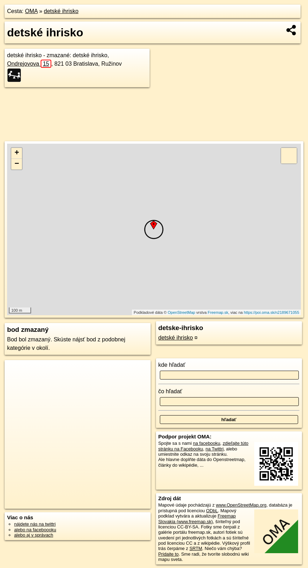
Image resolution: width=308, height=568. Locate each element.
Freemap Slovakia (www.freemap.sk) (197, 518)
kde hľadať (172, 365)
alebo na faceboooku (35, 529)
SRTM (196, 548)
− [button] (16, 164)
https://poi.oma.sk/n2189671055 (271, 312)
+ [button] (16, 153)
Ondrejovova (29, 64)
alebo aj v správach (33, 535)
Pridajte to (168, 554)
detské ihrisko (61, 11)
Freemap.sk (218, 312)
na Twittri (214, 449)
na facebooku (206, 443)
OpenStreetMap (181, 312)
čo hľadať (170, 391)
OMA (31, 11)
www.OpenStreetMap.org (241, 505)
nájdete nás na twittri (35, 524)
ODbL (212, 510)
